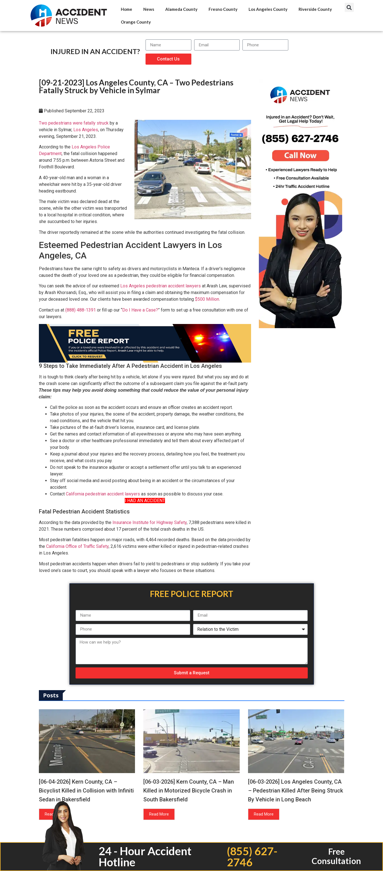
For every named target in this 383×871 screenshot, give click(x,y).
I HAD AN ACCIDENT (145, 500)
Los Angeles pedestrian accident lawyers (160, 285)
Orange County (136, 21)
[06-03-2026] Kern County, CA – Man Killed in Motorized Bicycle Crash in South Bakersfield (188, 790)
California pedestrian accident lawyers (103, 494)
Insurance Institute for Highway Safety (149, 522)
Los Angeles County (268, 9)
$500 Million (207, 299)
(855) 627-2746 (252, 856)
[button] (349, 7)
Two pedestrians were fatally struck (74, 123)
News (148, 9)
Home (126, 9)
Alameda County (181, 9)
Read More (159, 814)
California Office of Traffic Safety (77, 546)
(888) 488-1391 (80, 310)
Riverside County (315, 9)
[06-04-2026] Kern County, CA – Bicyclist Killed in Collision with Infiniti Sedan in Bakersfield (86, 790)
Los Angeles (85, 129)
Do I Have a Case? (140, 310)
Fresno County (223, 9)
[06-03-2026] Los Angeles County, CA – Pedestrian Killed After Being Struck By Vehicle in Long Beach (295, 790)
